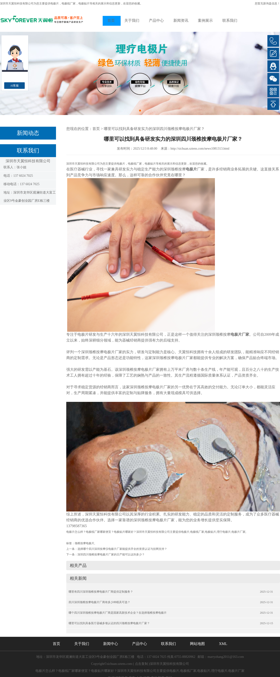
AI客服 (14, 85)
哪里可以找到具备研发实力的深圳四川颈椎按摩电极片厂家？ (154, 129)
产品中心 (156, 20)
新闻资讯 (180, 20)
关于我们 (131, 20)
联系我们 (229, 20)
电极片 (54, 3)
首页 (111, 20)
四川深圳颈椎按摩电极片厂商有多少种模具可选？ (99, 602)
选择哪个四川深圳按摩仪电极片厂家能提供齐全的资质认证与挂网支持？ (122, 549)
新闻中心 (110, 644)
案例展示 (205, 20)
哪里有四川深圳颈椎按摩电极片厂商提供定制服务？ (101, 591)
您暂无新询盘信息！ (267, 3)
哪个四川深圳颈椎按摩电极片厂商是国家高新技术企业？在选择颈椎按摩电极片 (118, 612)
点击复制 (141, 664)
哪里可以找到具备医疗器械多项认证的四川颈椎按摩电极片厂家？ (109, 623)
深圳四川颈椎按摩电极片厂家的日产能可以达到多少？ (111, 554)
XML (223, 644)
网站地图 (197, 644)
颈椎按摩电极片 (84, 543)
